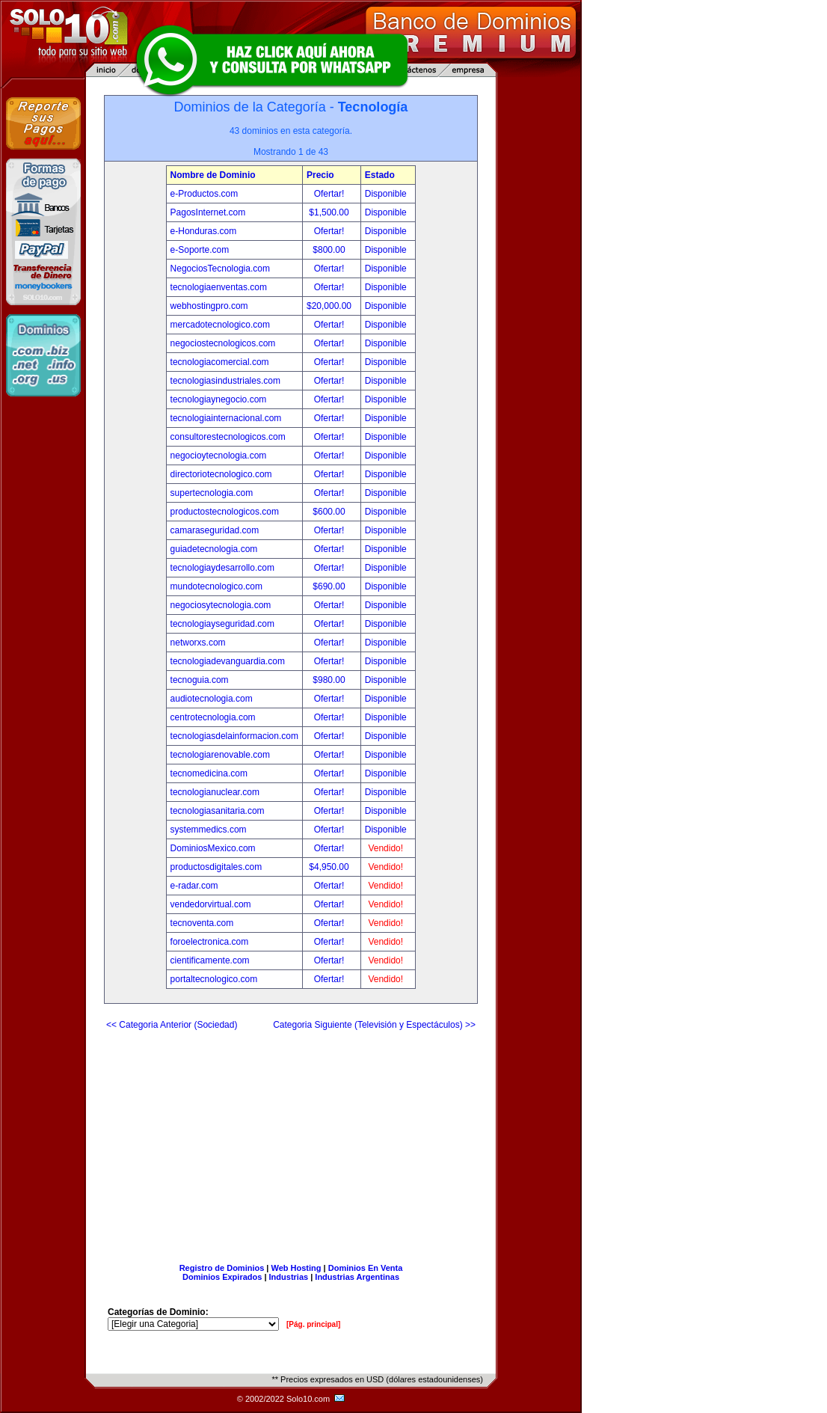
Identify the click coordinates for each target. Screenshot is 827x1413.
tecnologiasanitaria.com (217, 811)
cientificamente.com (210, 960)
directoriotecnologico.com (221, 474)
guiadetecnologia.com (214, 549)
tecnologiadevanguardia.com (227, 661)
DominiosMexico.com (213, 848)
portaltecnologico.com (214, 979)
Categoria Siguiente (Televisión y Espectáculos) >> (374, 1025)
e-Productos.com (204, 193)
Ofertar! (330, 193)
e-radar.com (194, 885)
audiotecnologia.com (211, 698)
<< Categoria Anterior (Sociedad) (171, 1025)
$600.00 (330, 511)
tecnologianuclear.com (214, 792)
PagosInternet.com (208, 212)
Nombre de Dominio (213, 175)
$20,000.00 (330, 306)
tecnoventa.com (202, 923)
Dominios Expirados (222, 1276)
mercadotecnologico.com (220, 324)
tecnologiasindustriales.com (225, 381)
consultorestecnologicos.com (228, 437)
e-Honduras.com (203, 231)
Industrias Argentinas (357, 1276)
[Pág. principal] (313, 1324)
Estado (380, 175)
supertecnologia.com (211, 493)
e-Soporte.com (200, 250)
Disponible (386, 193)
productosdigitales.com (216, 867)
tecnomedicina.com (209, 773)
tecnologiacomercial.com (219, 362)
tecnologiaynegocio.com (218, 399)
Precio (320, 175)
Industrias (289, 1276)
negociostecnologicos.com (223, 343)
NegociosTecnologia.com (220, 268)
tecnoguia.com (199, 680)
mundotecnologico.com (216, 586)
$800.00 (330, 250)
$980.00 (330, 680)
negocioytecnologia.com (218, 455)
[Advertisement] (290, 1140)
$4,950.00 (330, 867)
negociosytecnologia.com (220, 605)
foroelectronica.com (209, 942)
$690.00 (330, 586)
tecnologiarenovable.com (220, 755)
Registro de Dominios (222, 1267)
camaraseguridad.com (214, 530)
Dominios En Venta (365, 1267)
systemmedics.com (208, 829)
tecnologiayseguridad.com (222, 624)
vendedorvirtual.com (210, 904)
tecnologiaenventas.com (218, 287)
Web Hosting (296, 1267)
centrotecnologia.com (213, 717)
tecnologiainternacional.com (226, 418)
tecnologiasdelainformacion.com (234, 736)
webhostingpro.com (209, 306)
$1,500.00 (330, 212)
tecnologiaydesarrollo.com (222, 568)
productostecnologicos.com (224, 511)
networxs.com (198, 642)
